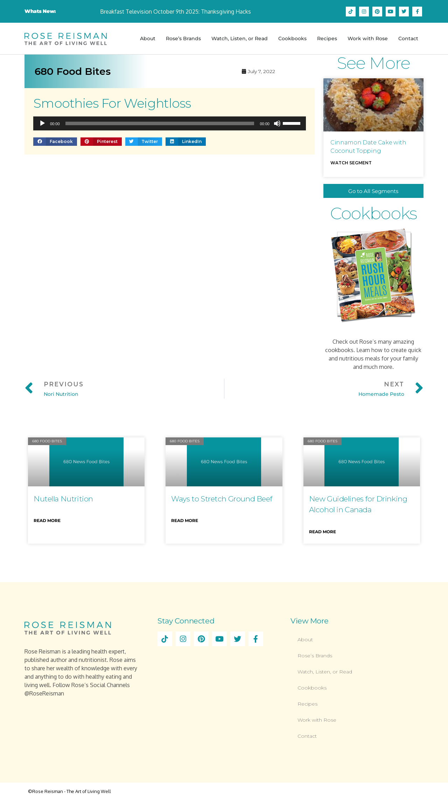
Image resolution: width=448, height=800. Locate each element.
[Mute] (277, 123)
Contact (408, 38)
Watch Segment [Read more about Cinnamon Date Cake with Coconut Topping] (351, 162)
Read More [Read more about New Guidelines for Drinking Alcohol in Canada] (322, 531)
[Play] (42, 123)
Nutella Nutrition (63, 498)
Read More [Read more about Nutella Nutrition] (47, 520)
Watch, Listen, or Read (239, 38)
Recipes (327, 38)
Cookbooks (292, 38)
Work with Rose (368, 38)
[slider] (159, 123)
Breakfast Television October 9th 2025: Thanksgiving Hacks (175, 11)
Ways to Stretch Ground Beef (221, 498)
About (147, 38)
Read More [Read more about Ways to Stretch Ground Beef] (184, 520)
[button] (55, 141)
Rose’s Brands (183, 38)
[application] (169, 123)
